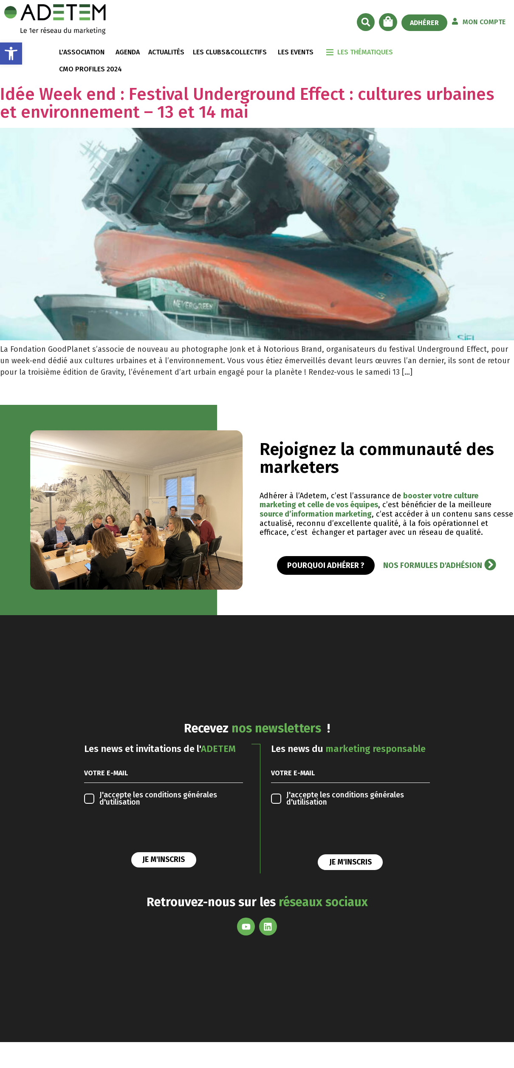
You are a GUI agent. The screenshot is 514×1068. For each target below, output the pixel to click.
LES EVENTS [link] (295, 52)
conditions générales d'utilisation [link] (158, 799)
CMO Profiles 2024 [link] (90, 69)
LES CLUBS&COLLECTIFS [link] (230, 52)
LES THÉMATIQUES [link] (365, 52)
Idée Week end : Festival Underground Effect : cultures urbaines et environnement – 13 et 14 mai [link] (247, 103)
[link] (11, 53)
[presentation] (148, 831)
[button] (366, 22)
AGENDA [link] (128, 52)
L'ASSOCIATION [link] (81, 52)
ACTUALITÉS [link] (166, 52)
